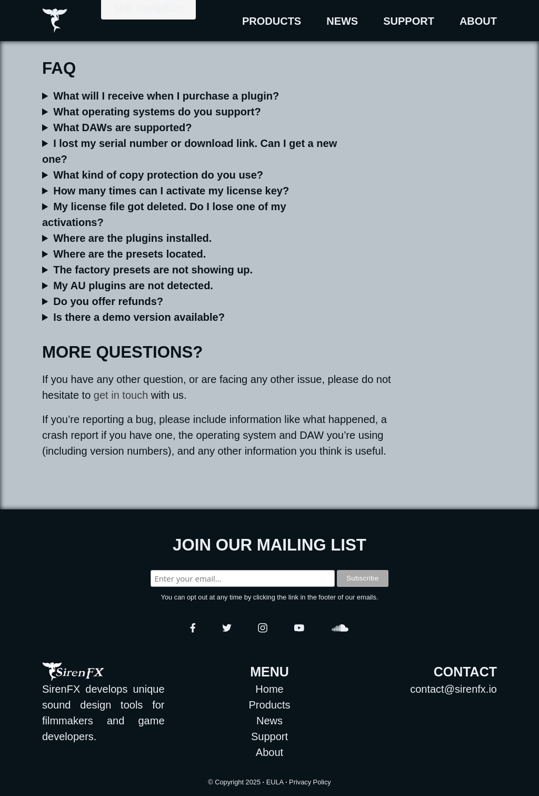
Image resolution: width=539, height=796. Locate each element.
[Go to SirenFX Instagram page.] (262, 628)
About (478, 21)
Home (269, 689)
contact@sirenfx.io (453, 689)
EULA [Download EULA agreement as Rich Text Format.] (275, 782)
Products (271, 21)
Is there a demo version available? (139, 317)
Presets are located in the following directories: (190, 254)
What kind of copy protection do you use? (158, 175)
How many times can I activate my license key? (171, 190)
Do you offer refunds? (108, 301)
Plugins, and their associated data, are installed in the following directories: (190, 238)
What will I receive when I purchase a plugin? (166, 96)
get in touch (121, 395)
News (342, 21)
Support (408, 21)
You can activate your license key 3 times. (190, 191)
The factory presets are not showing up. (153, 270)
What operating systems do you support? (157, 111)
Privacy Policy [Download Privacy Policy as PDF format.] (310, 782)
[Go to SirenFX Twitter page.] (227, 628)
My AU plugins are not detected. (133, 285)
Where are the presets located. (129, 254)
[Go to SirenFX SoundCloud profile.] (340, 628)
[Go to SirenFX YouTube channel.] (299, 628)
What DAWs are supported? (122, 127)
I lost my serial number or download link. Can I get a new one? (189, 151)
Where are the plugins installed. (132, 238)
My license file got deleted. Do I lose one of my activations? (164, 214)
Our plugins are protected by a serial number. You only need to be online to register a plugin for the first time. (190, 175)
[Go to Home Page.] (39, 20)
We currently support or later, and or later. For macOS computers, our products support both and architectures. (190, 112)
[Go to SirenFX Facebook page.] (192, 628)
